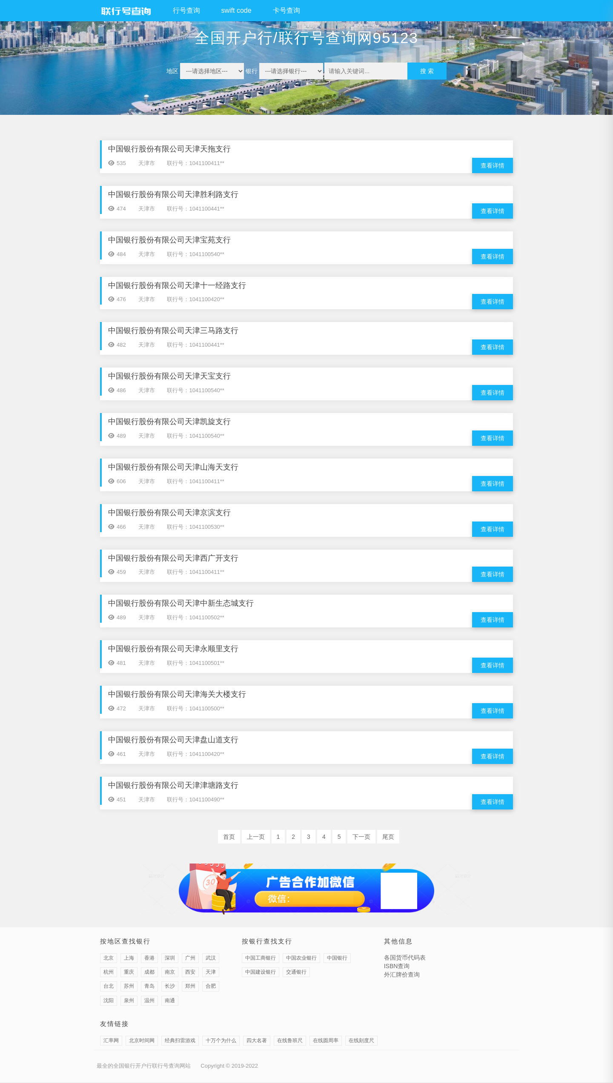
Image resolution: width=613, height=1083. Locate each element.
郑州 (190, 987)
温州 (149, 1001)
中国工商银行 (260, 959)
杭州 (108, 973)
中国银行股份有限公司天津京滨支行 (169, 513)
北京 (108, 959)
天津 (211, 973)
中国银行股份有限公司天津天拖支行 (169, 149)
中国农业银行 (301, 959)
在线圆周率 (325, 1042)
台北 (108, 987)
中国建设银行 (260, 973)
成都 (149, 973)
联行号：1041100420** (195, 299)
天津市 (146, 163)
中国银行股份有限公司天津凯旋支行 (169, 422)
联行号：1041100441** (195, 208)
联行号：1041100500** (195, 709)
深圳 (170, 959)
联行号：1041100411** (195, 163)
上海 (129, 959)
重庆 (129, 973)
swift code (236, 10)
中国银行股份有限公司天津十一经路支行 (177, 285)
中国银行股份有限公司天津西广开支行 (173, 558)
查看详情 (492, 165)
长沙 (170, 987)
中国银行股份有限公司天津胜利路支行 (173, 194)
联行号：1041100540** (195, 254)
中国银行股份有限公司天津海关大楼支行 (177, 695)
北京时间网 (142, 1042)
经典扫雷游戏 (180, 1042)
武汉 (211, 959)
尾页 (388, 837)
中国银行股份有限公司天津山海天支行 (173, 467)
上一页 (256, 837)
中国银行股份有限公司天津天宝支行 (169, 376)
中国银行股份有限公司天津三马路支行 (173, 331)
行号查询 (186, 10)
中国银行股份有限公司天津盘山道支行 (173, 740)
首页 (229, 837)
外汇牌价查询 (402, 975)
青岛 (149, 987)
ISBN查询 (397, 967)
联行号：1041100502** (195, 618)
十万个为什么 (221, 1042)
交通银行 (296, 973)
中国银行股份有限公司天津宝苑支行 (169, 240)
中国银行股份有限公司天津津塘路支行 (173, 786)
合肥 (211, 987)
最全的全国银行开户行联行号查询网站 (144, 1067)
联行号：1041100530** (195, 527)
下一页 (361, 837)
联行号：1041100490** (195, 800)
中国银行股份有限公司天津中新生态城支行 (181, 604)
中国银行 (337, 959)
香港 (149, 959)
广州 (190, 959)
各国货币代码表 (405, 958)
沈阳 (108, 1001)
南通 (170, 1001)
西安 (190, 973)
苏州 (129, 987)
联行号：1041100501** (195, 664)
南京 (170, 973)
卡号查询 (286, 10)
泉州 (129, 1001)
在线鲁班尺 (290, 1042)
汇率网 (111, 1042)
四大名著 (256, 1042)
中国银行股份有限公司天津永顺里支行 (173, 649)
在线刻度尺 (361, 1042)
